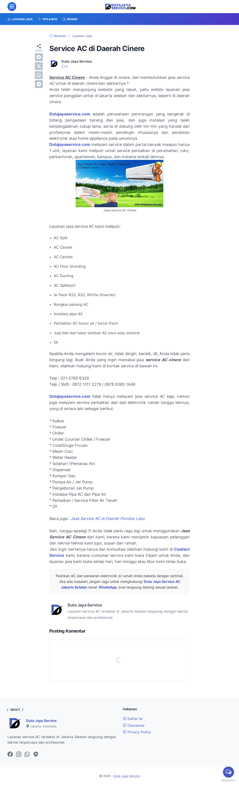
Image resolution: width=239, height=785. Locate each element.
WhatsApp (107, 587)
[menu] (11, 6)
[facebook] (39, 57)
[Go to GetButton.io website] (228, 780)
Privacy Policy (137, 732)
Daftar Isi (133, 718)
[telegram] (39, 84)
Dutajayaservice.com (69, 144)
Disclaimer (134, 725)
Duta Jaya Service (41, 720)
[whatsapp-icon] (27, 754)
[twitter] (39, 66)
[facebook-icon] (10, 754)
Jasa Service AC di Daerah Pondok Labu (107, 518)
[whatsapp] (39, 75)
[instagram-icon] (18, 754)
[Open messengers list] (228, 772)
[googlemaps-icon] (35, 754)
